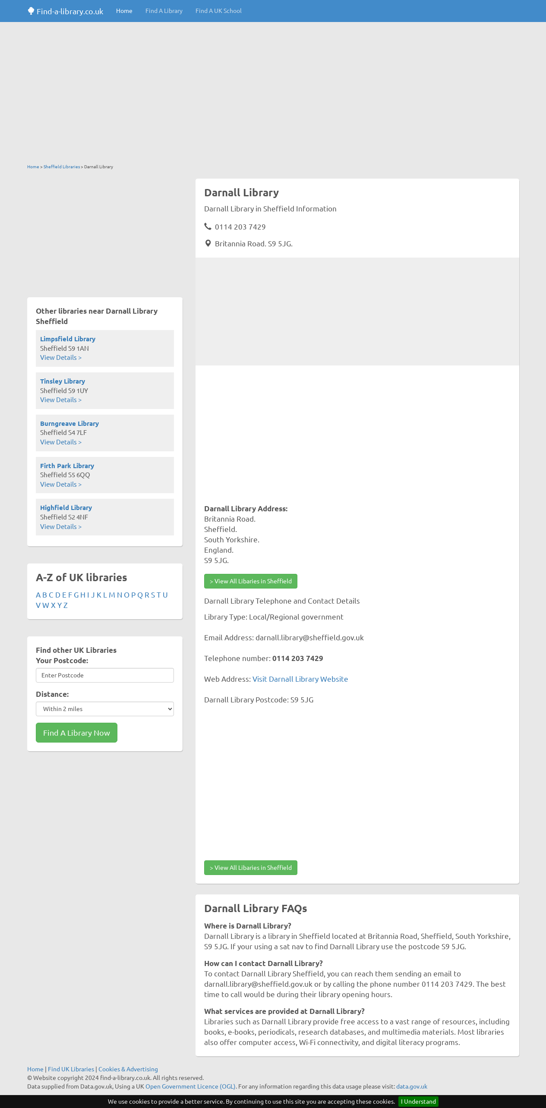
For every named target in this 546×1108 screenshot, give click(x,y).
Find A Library (164, 10)
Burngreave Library (69, 423)
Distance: (52, 694)
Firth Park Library (67, 465)
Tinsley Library (62, 381)
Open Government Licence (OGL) (190, 1086)
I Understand (418, 1101)
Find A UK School (219, 10)
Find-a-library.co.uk (65, 11)
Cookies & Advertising (128, 1069)
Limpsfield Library (67, 339)
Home (124, 10)
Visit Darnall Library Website (300, 679)
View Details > (61, 357)
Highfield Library (66, 507)
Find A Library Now (76, 732)
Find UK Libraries (71, 1069)
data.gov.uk (411, 1086)
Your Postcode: (62, 660)
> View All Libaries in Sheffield (251, 581)
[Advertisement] (273, 95)
